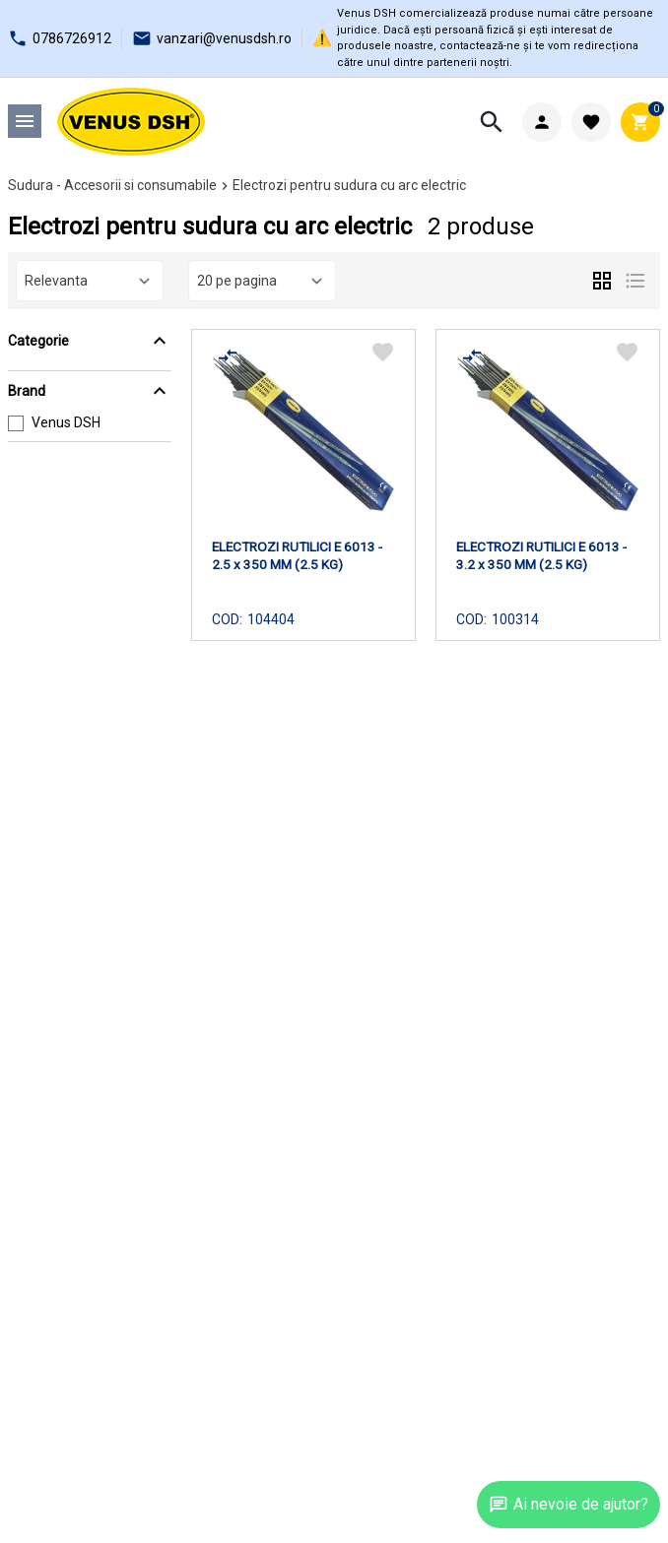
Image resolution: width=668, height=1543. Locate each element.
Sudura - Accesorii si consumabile (112, 185)
